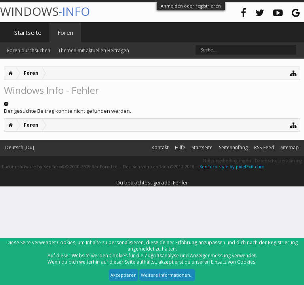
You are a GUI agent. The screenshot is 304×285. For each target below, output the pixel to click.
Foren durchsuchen (28, 50)
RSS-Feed (264, 147)
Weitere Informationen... (167, 275)
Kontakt (160, 147)
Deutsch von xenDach (158, 166)
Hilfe (180, 147)
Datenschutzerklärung (278, 160)
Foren (65, 32)
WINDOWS (45, 11)
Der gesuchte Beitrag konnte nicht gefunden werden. (67, 110)
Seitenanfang (233, 147)
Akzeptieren (123, 275)
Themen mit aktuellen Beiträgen (93, 50)
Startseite (28, 32)
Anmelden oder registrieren (191, 6)
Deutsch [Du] (19, 147)
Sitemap (290, 147)
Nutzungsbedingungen (227, 160)
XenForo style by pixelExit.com (232, 166)
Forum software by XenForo (60, 166)
